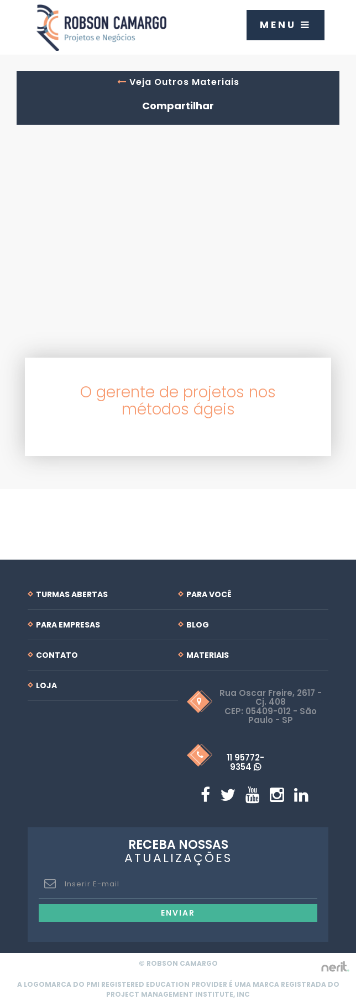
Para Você (209, 594)
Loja (46, 685)
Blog (197, 624)
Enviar (178, 912)
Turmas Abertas (72, 594)
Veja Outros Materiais (178, 82)
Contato (57, 655)
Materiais (207, 655)
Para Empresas (68, 624)
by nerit (335, 966)
